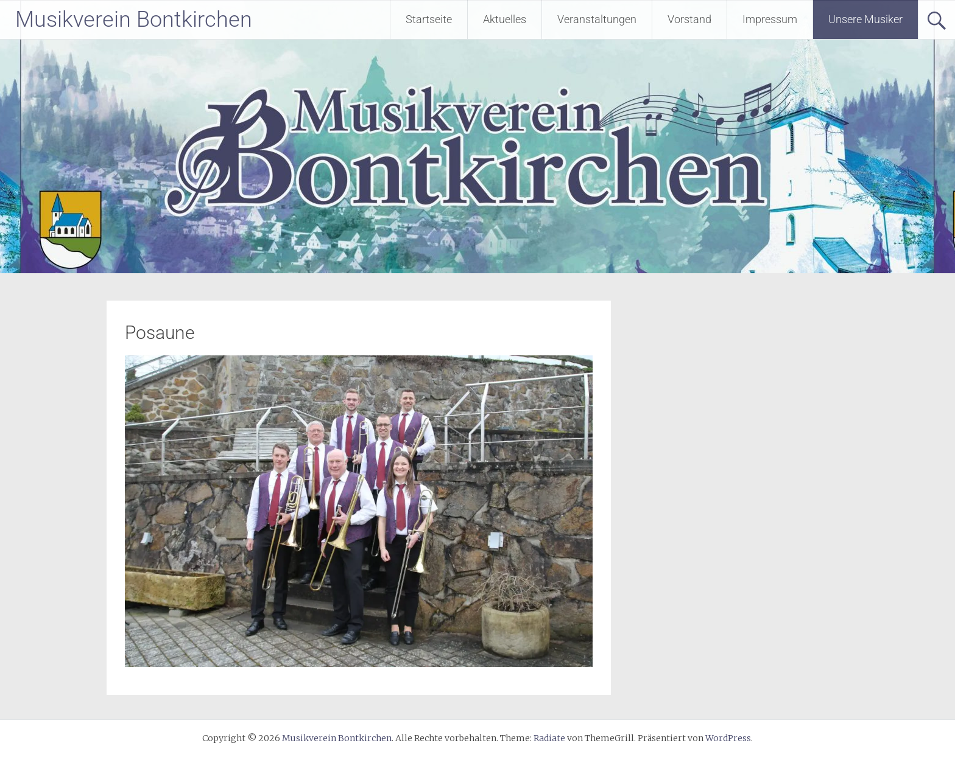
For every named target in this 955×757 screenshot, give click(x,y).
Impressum (769, 19)
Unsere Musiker (865, 19)
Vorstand (689, 19)
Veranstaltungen (596, 19)
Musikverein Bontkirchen (133, 19)
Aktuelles (504, 19)
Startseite (429, 19)
